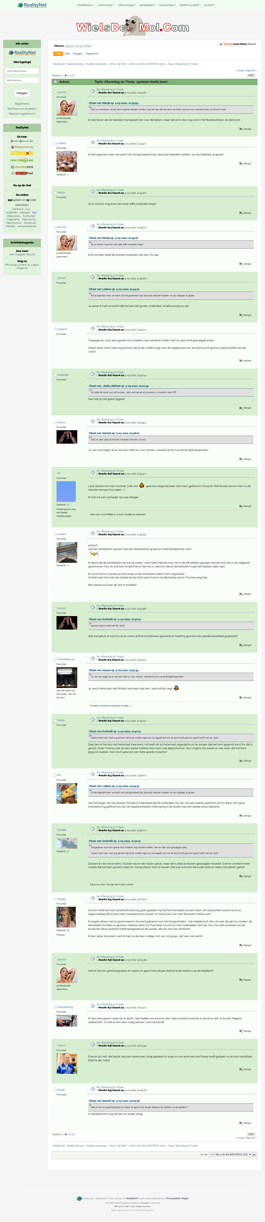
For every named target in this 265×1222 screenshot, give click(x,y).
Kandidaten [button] (147, 5)
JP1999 (61, 899)
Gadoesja (62, 374)
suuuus (61, 422)
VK (59, 473)
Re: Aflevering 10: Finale (110, 89)
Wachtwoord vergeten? (22, 108)
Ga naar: (204, 1154)
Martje (61, 192)
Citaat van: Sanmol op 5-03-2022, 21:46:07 (114, 433)
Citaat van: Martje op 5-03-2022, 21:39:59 (113, 103)
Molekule (30, 222)
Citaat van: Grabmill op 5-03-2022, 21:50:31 (115, 619)
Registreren (92, 53)
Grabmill (62, 329)
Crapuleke (13, 219)
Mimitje (10, 226)
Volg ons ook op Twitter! (78, 46)
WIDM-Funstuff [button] (189, 5)
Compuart (144, 1203)
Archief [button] (208, 5)
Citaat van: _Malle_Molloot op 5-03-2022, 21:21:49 (118, 386)
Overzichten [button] (166, 5)
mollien (61, 534)
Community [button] (105, 5)
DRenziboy (14, 216)
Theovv (61, 1045)
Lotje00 (61, 143)
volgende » (251, 70)
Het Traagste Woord (22, 254)
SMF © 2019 (130, 1206)
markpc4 (17, 209)
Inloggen (78, 53)
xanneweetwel (26, 226)
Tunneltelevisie (66, 659)
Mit (59, 775)
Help (67, 53)
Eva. (27, 209)
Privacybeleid (173, 1198)
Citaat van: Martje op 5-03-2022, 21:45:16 (113, 238)
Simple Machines (143, 1206)
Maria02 (25, 212)
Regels (185, 1198)
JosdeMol (12, 212)
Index (58, 53)
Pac (34, 212)
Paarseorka (29, 219)
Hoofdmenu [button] (85, 5)
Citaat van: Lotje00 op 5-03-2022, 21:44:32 (114, 289)
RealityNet (131, 1198)
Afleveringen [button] (126, 5)
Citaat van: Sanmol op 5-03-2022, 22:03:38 (114, 1101)
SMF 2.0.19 (119, 1206)
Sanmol (61, 92)
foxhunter (29, 216)
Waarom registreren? (22, 113)
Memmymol (14, 222)
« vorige (239, 70)
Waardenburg (65, 1007)
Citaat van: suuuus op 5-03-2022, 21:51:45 (114, 670)
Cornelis (62, 829)
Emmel (61, 278)
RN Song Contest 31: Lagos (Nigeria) (22, 266)
